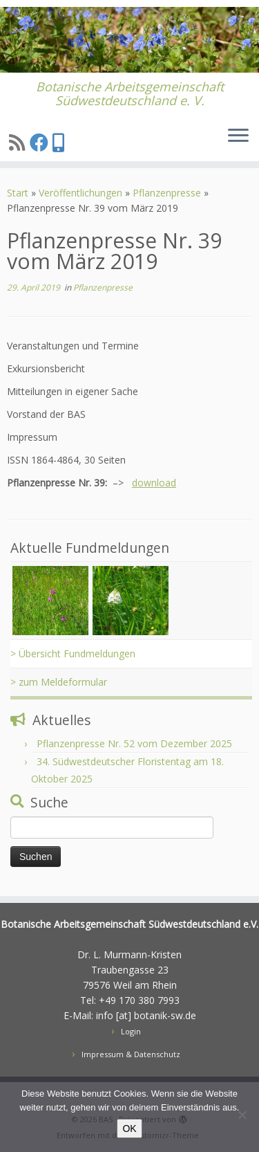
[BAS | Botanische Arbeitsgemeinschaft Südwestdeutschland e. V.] (129, 40)
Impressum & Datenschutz (130, 1054)
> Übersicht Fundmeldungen (72, 653)
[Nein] (242, 1115)
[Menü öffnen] (238, 136)
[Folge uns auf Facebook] (41, 142)
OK (129, 1128)
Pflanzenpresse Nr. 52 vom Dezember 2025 (134, 743)
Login (131, 1031)
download (154, 482)
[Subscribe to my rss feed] (19, 142)
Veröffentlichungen (80, 192)
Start (17, 192)
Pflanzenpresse (167, 192)
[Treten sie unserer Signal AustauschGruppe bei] (60, 142)
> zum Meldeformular (58, 681)
